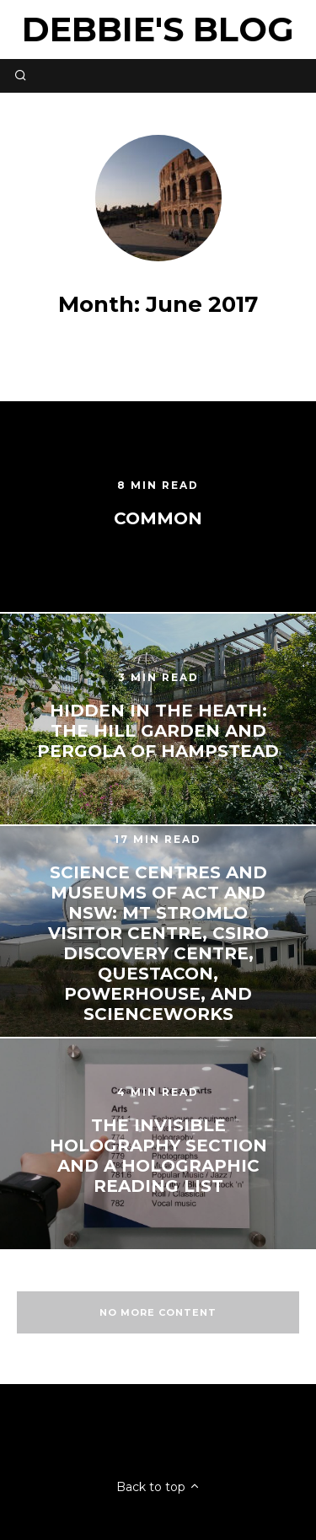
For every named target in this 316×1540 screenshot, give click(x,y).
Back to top (158, 1486)
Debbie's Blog (158, 29)
